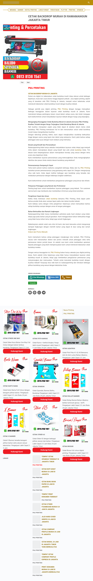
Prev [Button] (15, 55)
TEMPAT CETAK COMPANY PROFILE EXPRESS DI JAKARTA (50, 526)
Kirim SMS (62, 247)
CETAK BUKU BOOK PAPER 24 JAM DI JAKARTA (49, 453)
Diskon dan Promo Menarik (46, 199)
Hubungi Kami (17, 321)
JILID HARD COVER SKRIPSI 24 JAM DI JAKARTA (49, 488)
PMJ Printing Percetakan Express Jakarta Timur (49, 578)
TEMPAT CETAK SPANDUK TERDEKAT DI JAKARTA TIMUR (50, 428)
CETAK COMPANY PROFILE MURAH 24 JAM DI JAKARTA (51, 501)
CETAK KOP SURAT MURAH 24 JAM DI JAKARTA (49, 441)
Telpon (75, 247)
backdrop (39, 104)
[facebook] (38, 262)
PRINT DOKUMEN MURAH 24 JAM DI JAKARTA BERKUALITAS (51, 539)
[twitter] (43, 262)
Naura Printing (69, 280)
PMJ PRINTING (69, 283)
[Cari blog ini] (89, 2)
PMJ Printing (72, 50)
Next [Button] (21, 55)
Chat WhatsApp (45, 247)
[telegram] (52, 262)
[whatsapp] (47, 262)
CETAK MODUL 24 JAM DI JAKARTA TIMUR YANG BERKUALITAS (50, 514)
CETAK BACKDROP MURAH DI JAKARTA (51, 32)
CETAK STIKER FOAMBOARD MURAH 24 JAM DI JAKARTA (51, 476)
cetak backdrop (58, 161)
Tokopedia (41, 253)
